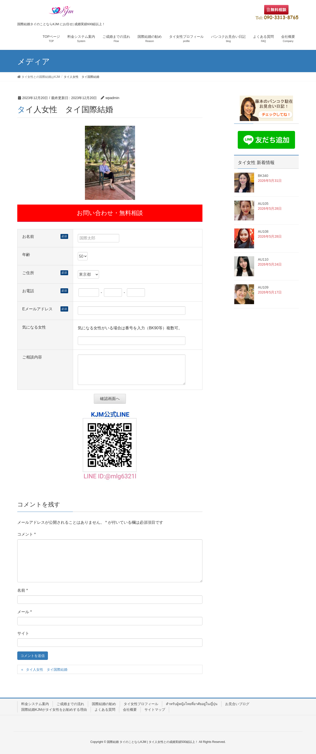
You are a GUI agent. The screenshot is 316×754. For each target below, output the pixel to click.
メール (24, 612)
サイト (23, 633)
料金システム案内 (35, 704)
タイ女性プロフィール (141, 704)
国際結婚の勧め (104, 704)
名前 (22, 590)
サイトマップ (154, 710)
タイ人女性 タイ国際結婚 (46, 669)
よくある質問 (105, 710)
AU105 (263, 204)
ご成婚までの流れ (70, 704)
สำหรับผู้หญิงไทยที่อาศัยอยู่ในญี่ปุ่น (191, 704)
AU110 (263, 259)
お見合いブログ (237, 704)
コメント (26, 534)
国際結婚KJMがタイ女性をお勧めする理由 (54, 710)
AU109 (263, 287)
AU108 (263, 231)
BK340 (263, 176)
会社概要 (130, 710)
